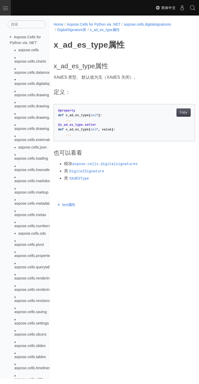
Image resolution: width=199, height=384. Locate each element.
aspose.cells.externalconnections (42, 140)
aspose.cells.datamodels (35, 72)
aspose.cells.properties (34, 256)
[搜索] (27, 24)
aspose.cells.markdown (34, 181)
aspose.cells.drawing (32, 95)
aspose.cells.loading (31, 158)
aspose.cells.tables (30, 357)
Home (58, 24)
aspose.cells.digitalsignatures (39, 84)
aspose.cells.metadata (33, 203)
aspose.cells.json (32, 147)
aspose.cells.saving (31, 312)
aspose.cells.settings (32, 323)
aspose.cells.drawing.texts (36, 129)
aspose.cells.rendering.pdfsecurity (43, 289)
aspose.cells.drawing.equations (40, 117)
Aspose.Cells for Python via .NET (93, 24)
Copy (173, 112)
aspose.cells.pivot (29, 244)
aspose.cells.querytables (35, 267)
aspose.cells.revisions (33, 301)
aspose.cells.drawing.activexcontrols (45, 106)
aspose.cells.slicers (31, 334)
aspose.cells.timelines (33, 368)
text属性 (66, 205)
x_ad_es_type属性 (105, 30)
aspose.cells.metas (30, 215)
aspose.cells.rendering (33, 278)
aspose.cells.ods (32, 233)
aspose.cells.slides (30, 346)
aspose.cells (28, 50)
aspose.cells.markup (31, 192)
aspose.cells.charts (30, 61)
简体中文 (165, 7)
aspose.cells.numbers (33, 226)
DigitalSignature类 (71, 30)
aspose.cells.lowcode (32, 170)
